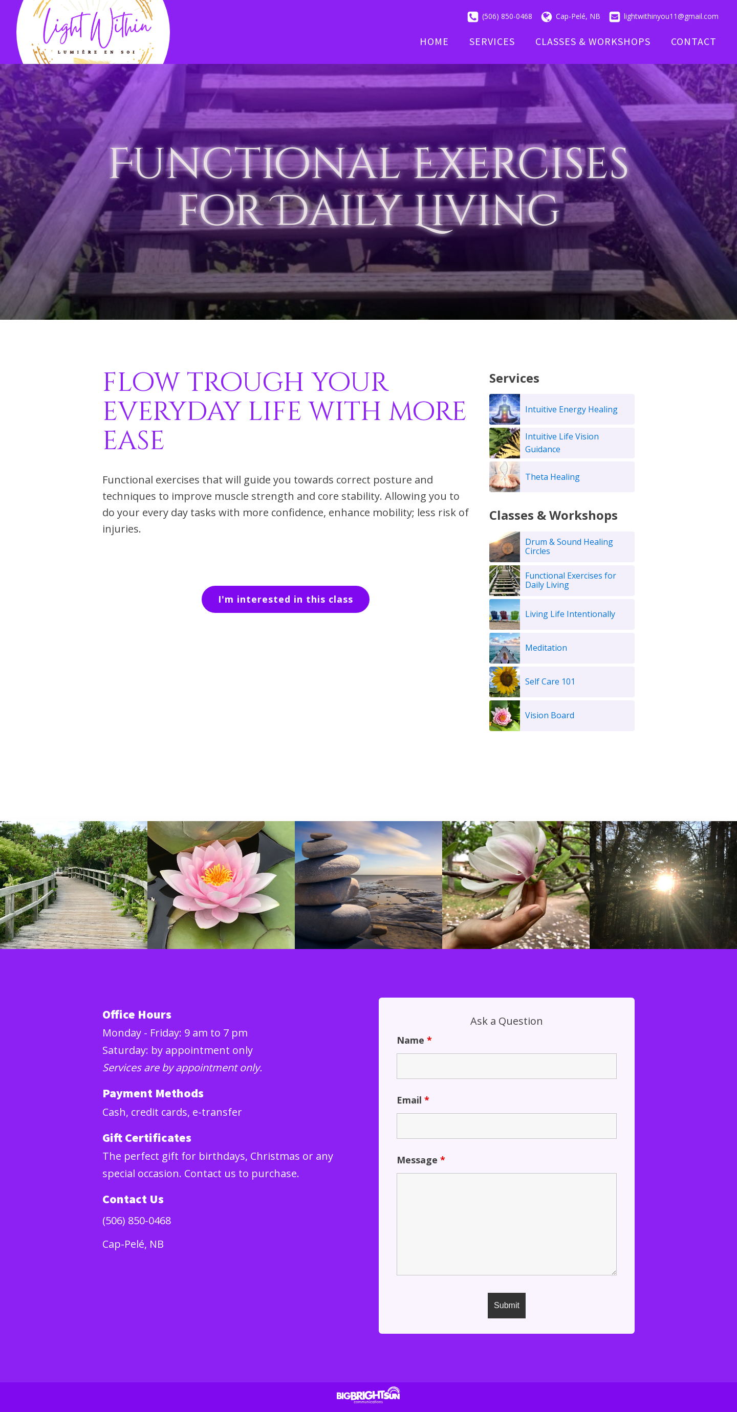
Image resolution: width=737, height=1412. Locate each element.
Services (492, 41)
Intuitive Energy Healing (571, 409)
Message (421, 1160)
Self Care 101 (550, 681)
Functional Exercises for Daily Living (570, 580)
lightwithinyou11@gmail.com (671, 16)
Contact (694, 41)
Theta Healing (552, 476)
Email (413, 1100)
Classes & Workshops (593, 41)
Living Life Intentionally (570, 614)
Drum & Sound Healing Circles (569, 546)
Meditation (546, 647)
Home (434, 41)
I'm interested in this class (285, 599)
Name (414, 1040)
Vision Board (549, 715)
